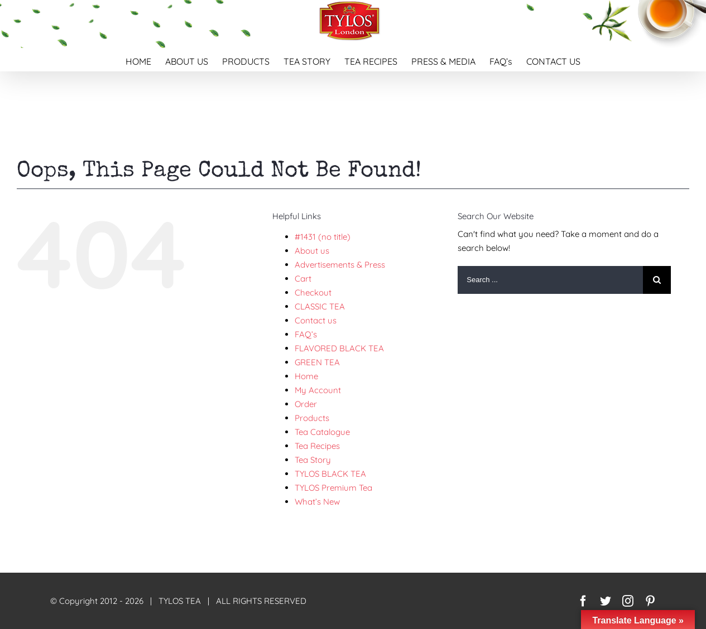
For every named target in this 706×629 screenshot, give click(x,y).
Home (306, 376)
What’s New (317, 501)
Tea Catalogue (322, 432)
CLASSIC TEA (320, 306)
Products (312, 418)
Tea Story (313, 459)
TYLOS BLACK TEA (330, 473)
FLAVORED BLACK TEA (339, 348)
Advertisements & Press (340, 264)
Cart (303, 278)
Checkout (313, 292)
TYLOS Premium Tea (333, 487)
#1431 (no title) (322, 236)
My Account (318, 390)
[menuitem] (145, 60)
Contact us (316, 320)
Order (306, 404)
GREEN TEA (317, 362)
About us (312, 250)
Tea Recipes (317, 446)
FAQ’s (306, 334)
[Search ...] (550, 280)
